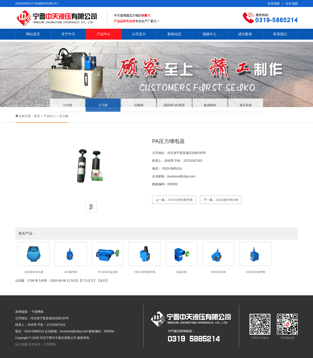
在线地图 (274, 3)
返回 (103, 280)
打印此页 (88, 280)
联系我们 (280, 34)
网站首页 (33, 34)
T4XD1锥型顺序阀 (180, 200)
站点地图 (21, 344)
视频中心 (209, 34)
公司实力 (139, 34)
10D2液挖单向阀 (227, 200)
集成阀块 (210, 108)
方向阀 (67, 108)
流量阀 (138, 108)
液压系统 (246, 108)
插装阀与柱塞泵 (174, 108)
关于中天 (68, 34)
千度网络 (37, 311)
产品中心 (104, 34)
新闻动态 (174, 34)
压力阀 (103, 108)
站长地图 (292, 3)
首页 (37, 116)
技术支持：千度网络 (42, 344)
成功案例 (245, 34)
